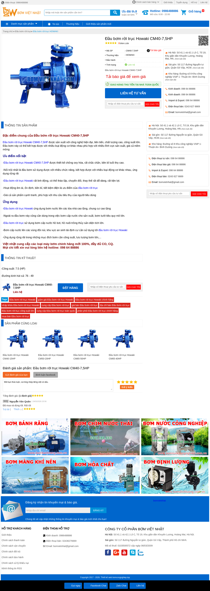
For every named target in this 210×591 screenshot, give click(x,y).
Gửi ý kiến (127, 387)
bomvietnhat (159, 500)
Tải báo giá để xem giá (126, 76)
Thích (15, 409)
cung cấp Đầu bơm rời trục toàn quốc (56, 311)
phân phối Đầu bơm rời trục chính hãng (97, 311)
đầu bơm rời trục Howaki (112, 230)
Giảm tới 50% (129, 12)
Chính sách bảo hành (12, 557)
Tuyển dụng (182, 2)
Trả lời (6, 409)
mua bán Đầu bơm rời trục (15, 316)
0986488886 (65, 535)
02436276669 (69, 541)
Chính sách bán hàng (146, 2)
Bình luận (123, 43)
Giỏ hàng (195, 11)
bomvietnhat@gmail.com (188, 112)
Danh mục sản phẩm (22, 23)
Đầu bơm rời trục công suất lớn (18, 311)
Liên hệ (203, 2)
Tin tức (53, 24)
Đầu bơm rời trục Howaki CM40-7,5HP (25, 142)
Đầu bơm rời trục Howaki (18, 180)
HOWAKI (130, 55)
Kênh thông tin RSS (12, 568)
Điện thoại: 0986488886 (14, 2)
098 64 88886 (188, 88)
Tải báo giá (154, 50)
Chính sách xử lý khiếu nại (15, 563)
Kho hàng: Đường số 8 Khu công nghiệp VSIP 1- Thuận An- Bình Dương (185, 76)
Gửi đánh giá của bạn (16, 375)
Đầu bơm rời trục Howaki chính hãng (94, 299)
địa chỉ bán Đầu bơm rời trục (115, 305)
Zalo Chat (118, 585)
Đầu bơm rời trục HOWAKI (45, 31)
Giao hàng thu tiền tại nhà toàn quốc (134, 84)
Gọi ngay (73, 585)
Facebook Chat (95, 585)
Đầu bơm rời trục (23, 31)
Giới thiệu (168, 2)
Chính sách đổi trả (11, 551)
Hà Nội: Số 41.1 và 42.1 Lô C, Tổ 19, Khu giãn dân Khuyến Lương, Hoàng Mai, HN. (185, 55)
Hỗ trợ (194, 2)
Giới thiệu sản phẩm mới (98, 24)
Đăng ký (98, 510)
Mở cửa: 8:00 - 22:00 (164, 12)
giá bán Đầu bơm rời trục (84, 305)
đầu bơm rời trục (88, 188)
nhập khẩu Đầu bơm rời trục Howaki (20, 305)
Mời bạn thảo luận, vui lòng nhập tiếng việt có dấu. (58, 385)
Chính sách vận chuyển (14, 545)
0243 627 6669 (192, 106)
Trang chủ (8, 31)
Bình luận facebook (45, 375)
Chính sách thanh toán (13, 540)
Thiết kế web (106, 577)
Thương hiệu (72, 24)
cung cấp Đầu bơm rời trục (55, 305)
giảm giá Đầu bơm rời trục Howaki (55, 299)
